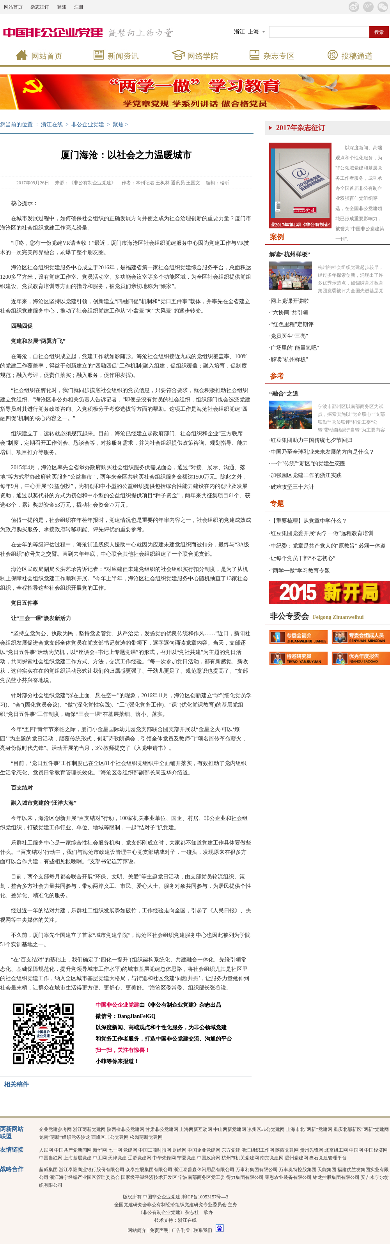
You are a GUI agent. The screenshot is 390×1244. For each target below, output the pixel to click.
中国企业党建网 (204, 1150)
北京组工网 (336, 1150)
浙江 (239, 32)
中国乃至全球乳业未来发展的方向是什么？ (322, 452)
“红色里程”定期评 (292, 324)
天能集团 (326, 1169)
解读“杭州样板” (289, 254)
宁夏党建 (186, 1158)
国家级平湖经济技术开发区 (149, 1177)
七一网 (115, 1150)
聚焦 (118, 124)
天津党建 (117, 1158)
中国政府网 (208, 1158)
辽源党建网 (139, 1158)
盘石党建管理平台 (328, 1158)
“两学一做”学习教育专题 (300, 571)
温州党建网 (296, 1158)
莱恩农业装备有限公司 (288, 1177)
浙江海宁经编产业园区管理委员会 (85, 1177)
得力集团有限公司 (245, 1177)
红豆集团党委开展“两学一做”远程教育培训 (322, 533)
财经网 (179, 1150)
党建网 (130, 1150)
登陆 (61, 7)
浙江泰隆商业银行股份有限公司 (91, 1169)
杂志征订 (39, 7)
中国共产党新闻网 (73, 1150)
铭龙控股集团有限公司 (336, 1177)
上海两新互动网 (195, 1129)
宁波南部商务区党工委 (201, 1177)
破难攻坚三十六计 (292, 487)
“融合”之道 (283, 394)
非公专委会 (289, 616)
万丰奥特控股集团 (297, 1169)
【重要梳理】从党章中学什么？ (309, 521)
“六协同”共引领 (289, 313)
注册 (78, 7)
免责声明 (159, 1230)
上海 (253, 32)
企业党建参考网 (55, 1129)
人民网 (46, 1150)
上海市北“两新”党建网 (309, 1129)
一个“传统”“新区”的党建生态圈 (308, 463)
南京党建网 (272, 1158)
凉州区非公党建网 (266, 1129)
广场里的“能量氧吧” (295, 348)
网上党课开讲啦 (290, 301)
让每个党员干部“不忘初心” (303, 558)
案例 (277, 237)
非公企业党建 (87, 124)
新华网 (100, 1150)
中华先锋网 (164, 1158)
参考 (277, 376)
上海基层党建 (78, 1158)
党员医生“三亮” (289, 336)
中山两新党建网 (229, 1129)
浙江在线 (52, 124)
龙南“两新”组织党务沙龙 (64, 1137)
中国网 (356, 1150)
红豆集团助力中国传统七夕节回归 (312, 440)
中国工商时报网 (154, 1150)
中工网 (100, 1158)
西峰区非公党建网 (110, 1137)
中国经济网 (376, 1150)
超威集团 (48, 1169)
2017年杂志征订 (300, 128)
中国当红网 (50, 1158)
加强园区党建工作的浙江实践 (306, 475)
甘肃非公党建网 (161, 1129)
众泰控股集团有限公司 (149, 1169)
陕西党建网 (287, 1150)
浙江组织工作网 (257, 1150)
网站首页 (13, 7)
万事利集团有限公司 (257, 1169)
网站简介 (137, 1230)
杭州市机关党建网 (240, 1158)
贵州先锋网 (311, 1150)
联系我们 (202, 1230)
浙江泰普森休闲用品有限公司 (204, 1169)
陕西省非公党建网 (125, 1129)
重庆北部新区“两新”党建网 (361, 1129)
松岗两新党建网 (146, 1137)
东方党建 (231, 1150)
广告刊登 (181, 1230)
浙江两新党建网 (89, 1129)
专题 (277, 503)
